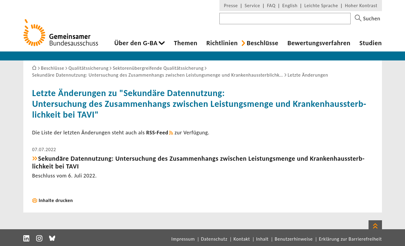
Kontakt (241, 239)
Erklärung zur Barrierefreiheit (350, 239)
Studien (371, 43)
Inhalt (262, 239)
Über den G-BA (136, 43)
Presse (231, 5)
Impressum (183, 239)
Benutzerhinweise (294, 239)
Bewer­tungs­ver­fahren (319, 43)
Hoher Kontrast (361, 5)
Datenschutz (214, 239)
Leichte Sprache (321, 5)
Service (252, 5)
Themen (186, 43)
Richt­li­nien (222, 43)
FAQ (271, 5)
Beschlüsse (262, 43)
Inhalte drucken (56, 200)
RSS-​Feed (157, 132)
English (290, 5)
